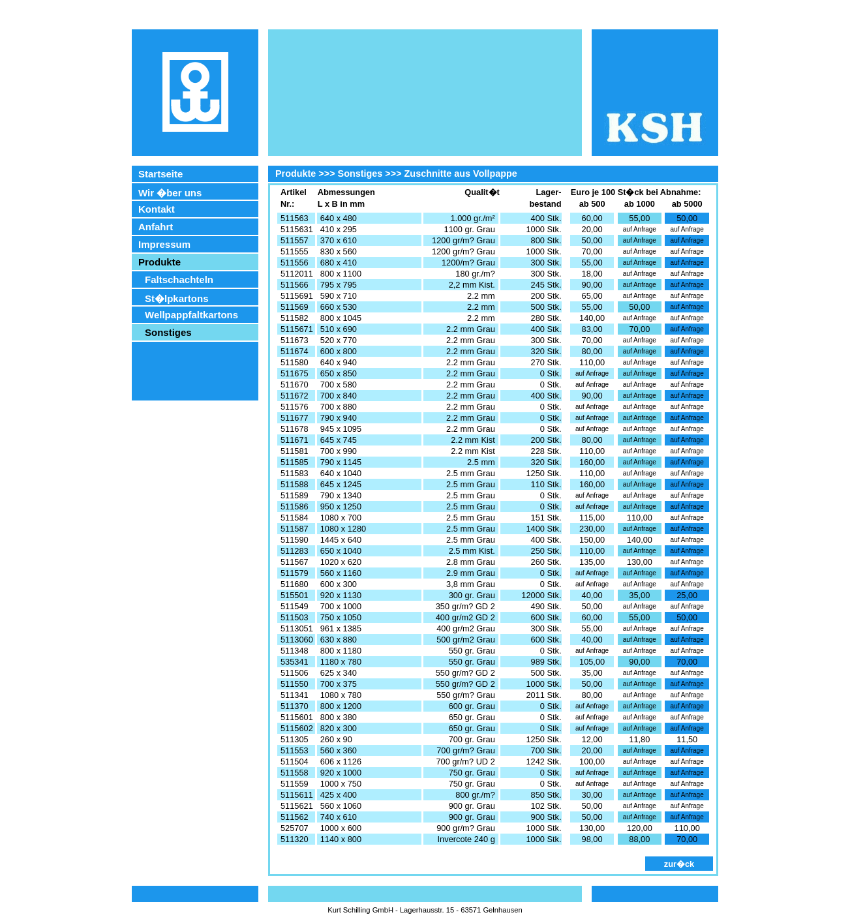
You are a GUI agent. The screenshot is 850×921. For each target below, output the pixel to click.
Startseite (160, 173)
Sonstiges (168, 332)
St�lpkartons (177, 298)
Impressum (164, 244)
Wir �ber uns (170, 192)
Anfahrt (155, 226)
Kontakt (156, 209)
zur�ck (679, 864)
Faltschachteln (179, 279)
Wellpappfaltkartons (191, 314)
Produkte (159, 261)
